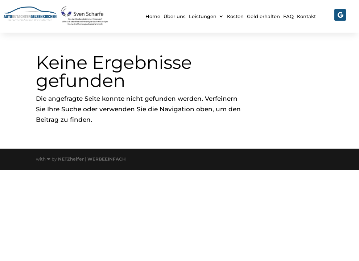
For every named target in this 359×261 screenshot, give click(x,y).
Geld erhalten (263, 16)
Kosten (235, 16)
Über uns (175, 16)
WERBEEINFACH (106, 159)
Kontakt (306, 16)
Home (152, 16)
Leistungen (202, 16)
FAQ (288, 16)
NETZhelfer (71, 159)
